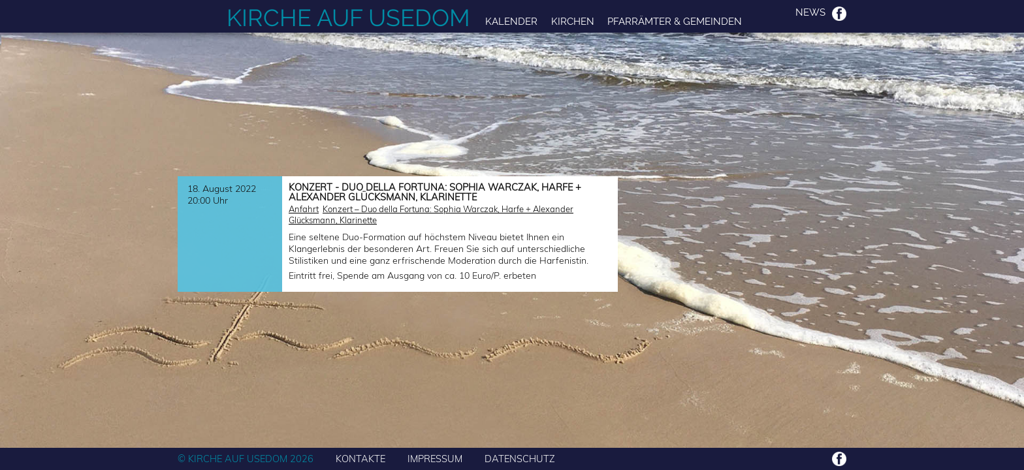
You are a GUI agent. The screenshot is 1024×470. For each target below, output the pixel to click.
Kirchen (572, 21)
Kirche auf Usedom (348, 17)
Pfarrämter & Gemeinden (674, 21)
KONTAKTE (360, 458)
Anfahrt (304, 209)
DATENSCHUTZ (520, 458)
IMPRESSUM (435, 458)
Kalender (511, 21)
